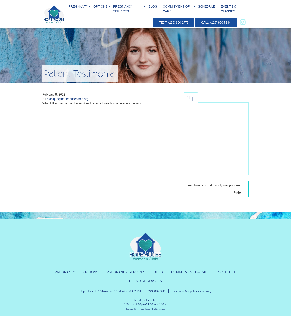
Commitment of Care (176, 9)
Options (100, 6)
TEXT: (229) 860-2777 (173, 22)
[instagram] (243, 22)
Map (191, 97)
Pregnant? (78, 6)
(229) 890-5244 (156, 291)
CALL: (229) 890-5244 (215, 22)
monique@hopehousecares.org (67, 99)
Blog (152, 6)
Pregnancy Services (123, 9)
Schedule (206, 6)
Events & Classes (228, 9)
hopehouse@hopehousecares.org (191, 291)
